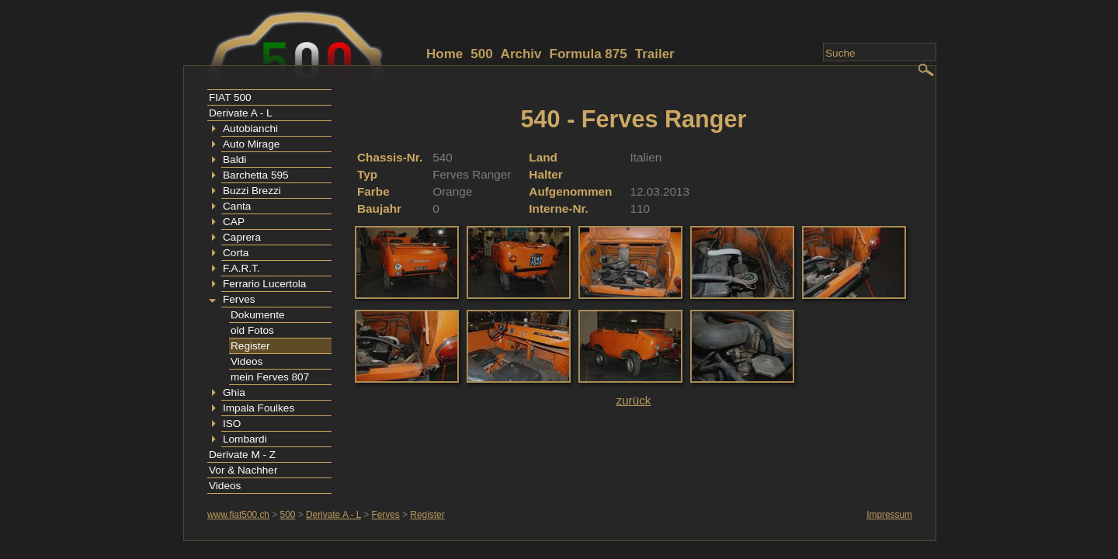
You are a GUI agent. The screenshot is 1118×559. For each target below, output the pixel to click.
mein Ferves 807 (270, 377)
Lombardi (245, 439)
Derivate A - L (241, 113)
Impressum (889, 514)
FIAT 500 (230, 97)
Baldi (234, 159)
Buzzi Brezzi (252, 190)
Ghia (234, 392)
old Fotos (252, 330)
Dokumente (258, 315)
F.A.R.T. (241, 268)
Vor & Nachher (243, 470)
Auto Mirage (251, 144)
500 (481, 54)
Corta (235, 253)
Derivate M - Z (242, 454)
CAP (234, 221)
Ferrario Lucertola (264, 284)
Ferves (239, 299)
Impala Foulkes (258, 408)
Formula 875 (588, 54)
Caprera (242, 237)
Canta (237, 206)
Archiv (521, 54)
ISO (232, 423)
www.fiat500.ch (238, 514)
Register (250, 346)
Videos (246, 361)
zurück (633, 400)
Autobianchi (250, 128)
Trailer (655, 54)
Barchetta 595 (256, 175)
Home (444, 54)
